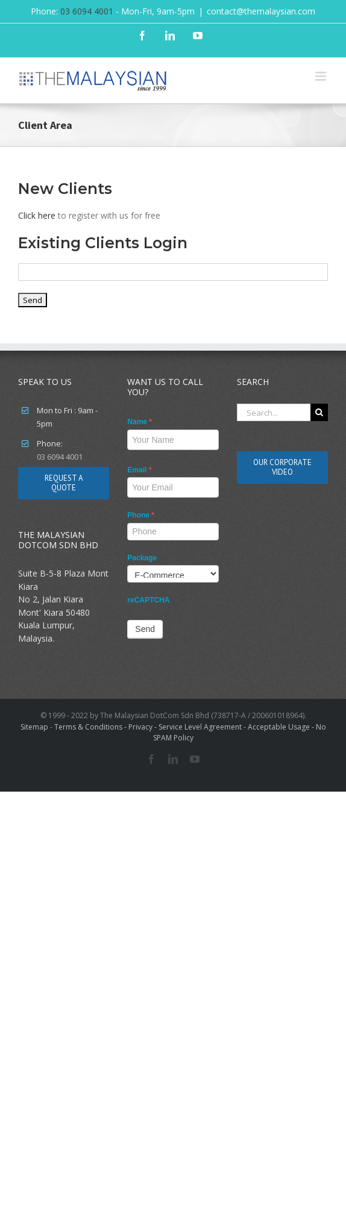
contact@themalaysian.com (261, 11)
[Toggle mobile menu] (321, 76)
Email (139, 470)
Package (142, 558)
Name (139, 422)
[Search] (319, 412)
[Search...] (273, 412)
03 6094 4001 (86, 11)
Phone (140, 515)
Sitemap (34, 727)
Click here (36, 215)
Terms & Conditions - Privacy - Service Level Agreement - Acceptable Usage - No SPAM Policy (190, 732)
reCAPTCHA (148, 600)
